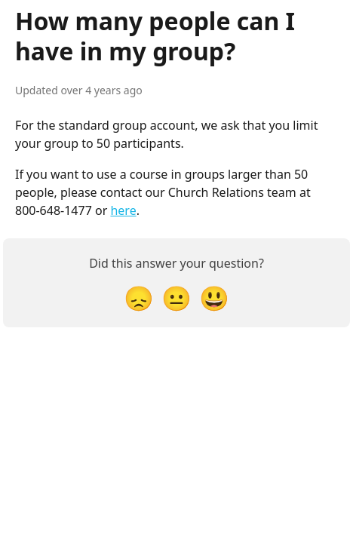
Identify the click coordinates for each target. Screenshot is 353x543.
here (123, 210)
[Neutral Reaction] (176, 297)
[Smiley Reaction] (214, 297)
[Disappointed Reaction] (139, 297)
